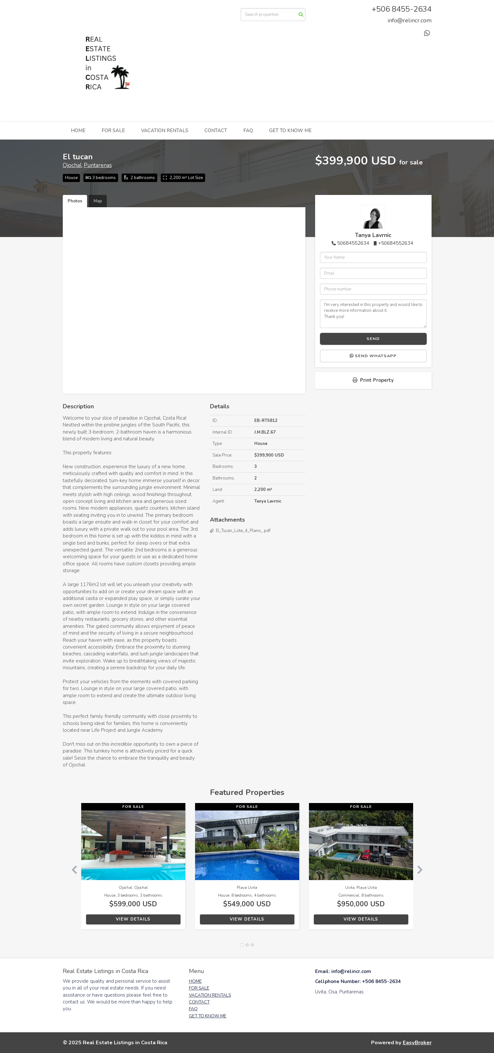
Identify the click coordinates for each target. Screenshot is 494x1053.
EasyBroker (417, 1042)
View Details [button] (133, 919)
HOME (78, 130)
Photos (75, 201)
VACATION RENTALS (164, 130)
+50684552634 (395, 243)
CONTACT (215, 130)
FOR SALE (113, 130)
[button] (72, 869)
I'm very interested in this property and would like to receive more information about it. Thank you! (373, 314)
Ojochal (72, 165)
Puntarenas (98, 165)
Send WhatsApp (373, 356)
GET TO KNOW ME (290, 130)
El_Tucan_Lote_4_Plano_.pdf (243, 531)
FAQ (248, 130)
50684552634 (353, 243)
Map (97, 201)
